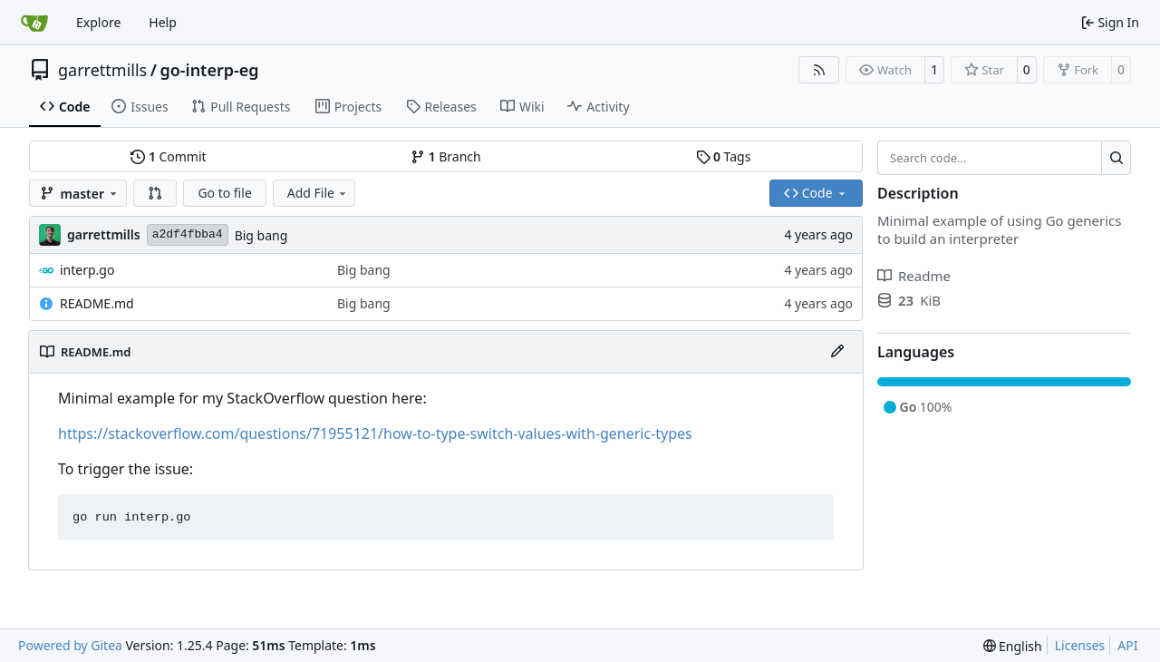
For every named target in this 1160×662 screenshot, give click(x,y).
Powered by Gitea (70, 645)
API (1127, 645)
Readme (914, 276)
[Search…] (1116, 158)
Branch (446, 156)
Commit (168, 156)
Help (163, 22)
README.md (97, 303)
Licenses (1080, 645)
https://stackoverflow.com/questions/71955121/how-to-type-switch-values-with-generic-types (375, 433)
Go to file (224, 192)
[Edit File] (837, 351)
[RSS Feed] (819, 69)
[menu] (1012, 646)
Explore (98, 22)
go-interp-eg (209, 70)
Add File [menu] (318, 192)
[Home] (34, 22)
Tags (723, 156)
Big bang (261, 235)
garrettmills (102, 70)
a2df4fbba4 (187, 234)
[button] (155, 193)
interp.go (87, 269)
